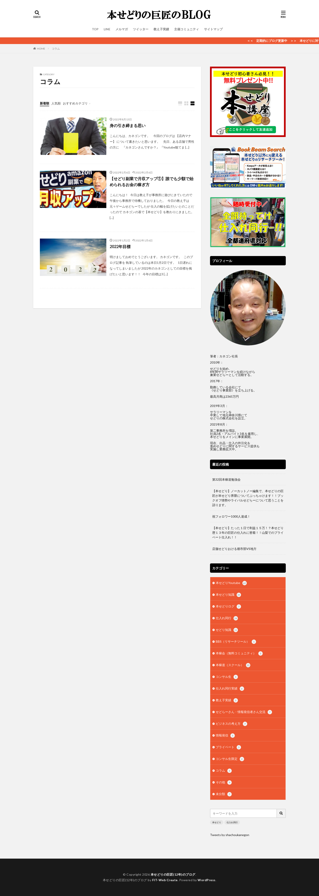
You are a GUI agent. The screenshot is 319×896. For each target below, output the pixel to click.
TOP (95, 29)
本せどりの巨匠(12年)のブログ (173, 874)
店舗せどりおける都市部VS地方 (234, 549)
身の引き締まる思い (128, 125)
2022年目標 (120, 246)
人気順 (56, 103)
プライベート (228, 747)
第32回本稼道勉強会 (226, 479)
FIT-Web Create (165, 880)
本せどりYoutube (231, 583)
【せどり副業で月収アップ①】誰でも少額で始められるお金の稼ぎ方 (151, 181)
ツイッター (140, 29)
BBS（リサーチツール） (236, 642)
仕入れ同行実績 (230, 688)
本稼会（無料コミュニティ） (239, 653)
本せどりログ (228, 606)
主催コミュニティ (186, 29)
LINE (107, 29)
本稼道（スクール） (233, 665)
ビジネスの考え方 (231, 724)
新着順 (44, 103)
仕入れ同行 (227, 618)
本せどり (216, 822)
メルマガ (121, 29)
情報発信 (225, 735)
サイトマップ (213, 29)
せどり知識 (227, 630)
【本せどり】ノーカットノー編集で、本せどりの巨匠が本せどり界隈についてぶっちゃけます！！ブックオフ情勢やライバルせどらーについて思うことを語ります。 (248, 498)
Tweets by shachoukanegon (229, 835)
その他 (224, 782)
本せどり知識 (228, 595)
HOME (41, 48)
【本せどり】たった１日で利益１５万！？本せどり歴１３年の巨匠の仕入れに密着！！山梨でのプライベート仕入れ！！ (248, 532)
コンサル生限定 (230, 759)
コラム (56, 48)
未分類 (224, 794)
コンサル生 (227, 677)
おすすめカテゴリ (75, 103)
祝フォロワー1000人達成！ (231, 516)
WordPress (207, 880)
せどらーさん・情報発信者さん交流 (244, 712)
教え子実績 (161, 29)
